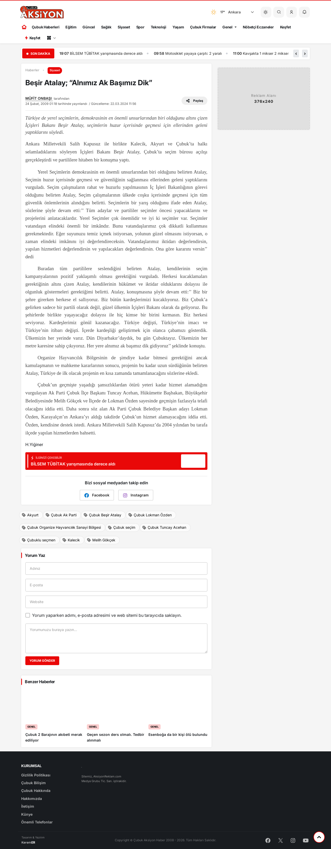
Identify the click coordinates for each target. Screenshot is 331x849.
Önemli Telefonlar (37, 822)
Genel (227, 27)
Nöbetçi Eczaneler (258, 27)
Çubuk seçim (121, 527)
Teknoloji (158, 27)
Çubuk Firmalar (203, 27)
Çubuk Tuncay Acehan (164, 527)
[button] (291, 12)
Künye (27, 814)
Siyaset (124, 27)
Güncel (88, 27)
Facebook (96, 495)
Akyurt (30, 515)
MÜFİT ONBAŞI (39, 98)
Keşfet (285, 27)
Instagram (136, 495)
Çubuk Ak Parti (61, 515)
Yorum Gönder (42, 661)
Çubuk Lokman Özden (150, 515)
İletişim (27, 806)
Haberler (32, 70)
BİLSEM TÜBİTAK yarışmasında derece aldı (112, 53)
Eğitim (70, 27)
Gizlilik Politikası (35, 775)
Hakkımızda (31, 798)
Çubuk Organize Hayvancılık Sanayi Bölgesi (61, 527)
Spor (140, 27)
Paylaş (194, 101)
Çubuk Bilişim (33, 783)
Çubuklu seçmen (38, 540)
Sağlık (106, 27)
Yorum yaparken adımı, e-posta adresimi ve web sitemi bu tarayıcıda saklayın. (107, 615)
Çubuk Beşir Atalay (102, 515)
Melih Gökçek (101, 540)
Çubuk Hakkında (35, 790)
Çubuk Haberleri (45, 27)
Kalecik (71, 540)
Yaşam (178, 27)
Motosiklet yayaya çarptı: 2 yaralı (199, 53)
